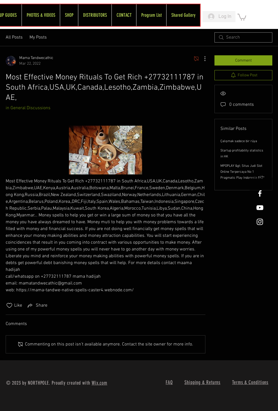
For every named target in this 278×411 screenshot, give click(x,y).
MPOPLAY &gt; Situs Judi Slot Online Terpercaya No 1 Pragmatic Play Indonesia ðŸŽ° (242, 172)
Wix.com (99, 383)
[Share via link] (37, 305)
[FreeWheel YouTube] (260, 207)
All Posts (14, 37)
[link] (241, 16)
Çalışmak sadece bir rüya (238, 141)
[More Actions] (202, 58)
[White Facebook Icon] (260, 193)
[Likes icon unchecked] (9, 305)
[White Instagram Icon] (260, 222)
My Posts (38, 37)
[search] (243, 37)
